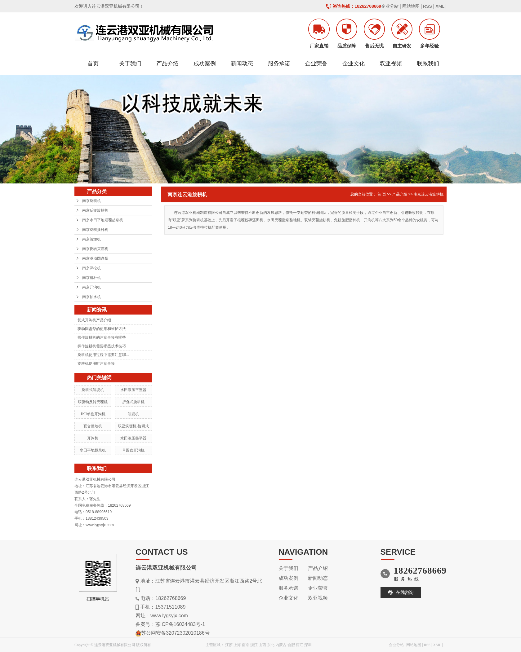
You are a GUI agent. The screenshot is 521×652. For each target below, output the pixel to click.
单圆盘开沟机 (133, 450)
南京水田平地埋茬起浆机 (102, 220)
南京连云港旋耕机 (428, 194)
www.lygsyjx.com (169, 615)
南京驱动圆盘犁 (95, 258)
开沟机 (92, 438)
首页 (93, 63)
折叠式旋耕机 (133, 402)
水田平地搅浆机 (93, 450)
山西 (262, 645)
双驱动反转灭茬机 (93, 402)
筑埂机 (133, 414)
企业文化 (353, 63)
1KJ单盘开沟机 (92, 414)
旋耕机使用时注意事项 (96, 363)
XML (439, 6)
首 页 (381, 194)
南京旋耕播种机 (95, 229)
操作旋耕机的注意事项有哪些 (102, 337)
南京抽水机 (91, 297)
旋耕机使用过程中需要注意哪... (103, 355)
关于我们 (130, 63)
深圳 (308, 645)
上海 (237, 645)
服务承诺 (279, 63)
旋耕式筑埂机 (93, 390)
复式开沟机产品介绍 (94, 320)
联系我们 (428, 63)
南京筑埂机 (91, 239)
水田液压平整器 (133, 390)
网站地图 (411, 6)
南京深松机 (91, 268)
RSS (427, 6)
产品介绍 (167, 63)
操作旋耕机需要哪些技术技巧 (102, 346)
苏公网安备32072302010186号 (175, 633)
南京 (245, 645)
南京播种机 (91, 277)
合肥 (291, 645)
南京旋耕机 (91, 201)
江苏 (229, 645)
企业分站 (390, 6)
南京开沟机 (91, 287)
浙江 (254, 645)
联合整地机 (92, 426)
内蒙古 (281, 645)
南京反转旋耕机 (95, 210)
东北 (270, 645)
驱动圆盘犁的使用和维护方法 (102, 329)
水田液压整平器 (133, 438)
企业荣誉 (316, 63)
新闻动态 (242, 63)
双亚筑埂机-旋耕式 (133, 426)
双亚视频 (391, 63)
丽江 (299, 645)
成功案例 (205, 63)
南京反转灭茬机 (95, 249)
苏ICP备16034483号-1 (180, 624)
